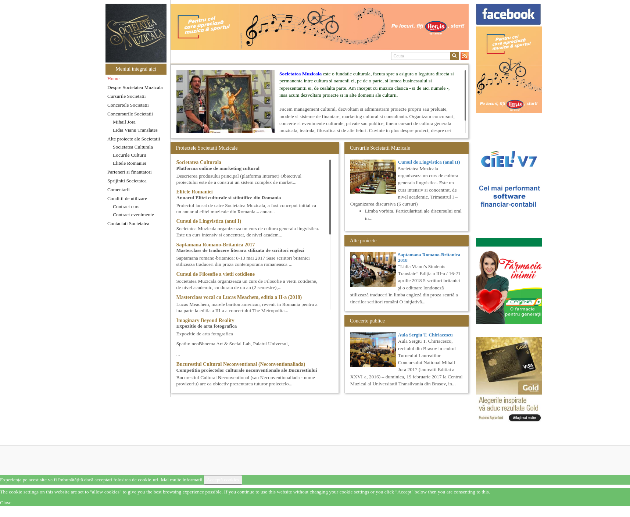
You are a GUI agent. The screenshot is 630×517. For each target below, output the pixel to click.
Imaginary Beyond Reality (205, 320)
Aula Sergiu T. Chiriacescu (425, 335)
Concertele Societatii (128, 105)
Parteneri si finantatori (129, 172)
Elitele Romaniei (129, 163)
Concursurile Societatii (130, 114)
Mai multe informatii (181, 479)
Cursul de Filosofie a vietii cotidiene (215, 274)
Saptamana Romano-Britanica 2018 (429, 257)
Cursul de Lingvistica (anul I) (208, 221)
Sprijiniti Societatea (127, 180)
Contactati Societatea (128, 223)
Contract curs (126, 206)
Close (5, 502)
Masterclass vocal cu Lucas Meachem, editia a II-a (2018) (239, 297)
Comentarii (118, 189)
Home (113, 78)
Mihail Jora (124, 122)
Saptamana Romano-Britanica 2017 (215, 244)
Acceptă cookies (223, 479)
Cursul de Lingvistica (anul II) (429, 162)
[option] (320, 27)
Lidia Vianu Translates (135, 130)
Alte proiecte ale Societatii (133, 139)
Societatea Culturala (133, 147)
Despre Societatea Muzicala (135, 87)
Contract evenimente (133, 214)
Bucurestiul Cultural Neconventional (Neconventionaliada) (240, 364)
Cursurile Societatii (126, 96)
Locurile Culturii (129, 155)
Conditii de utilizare (127, 198)
